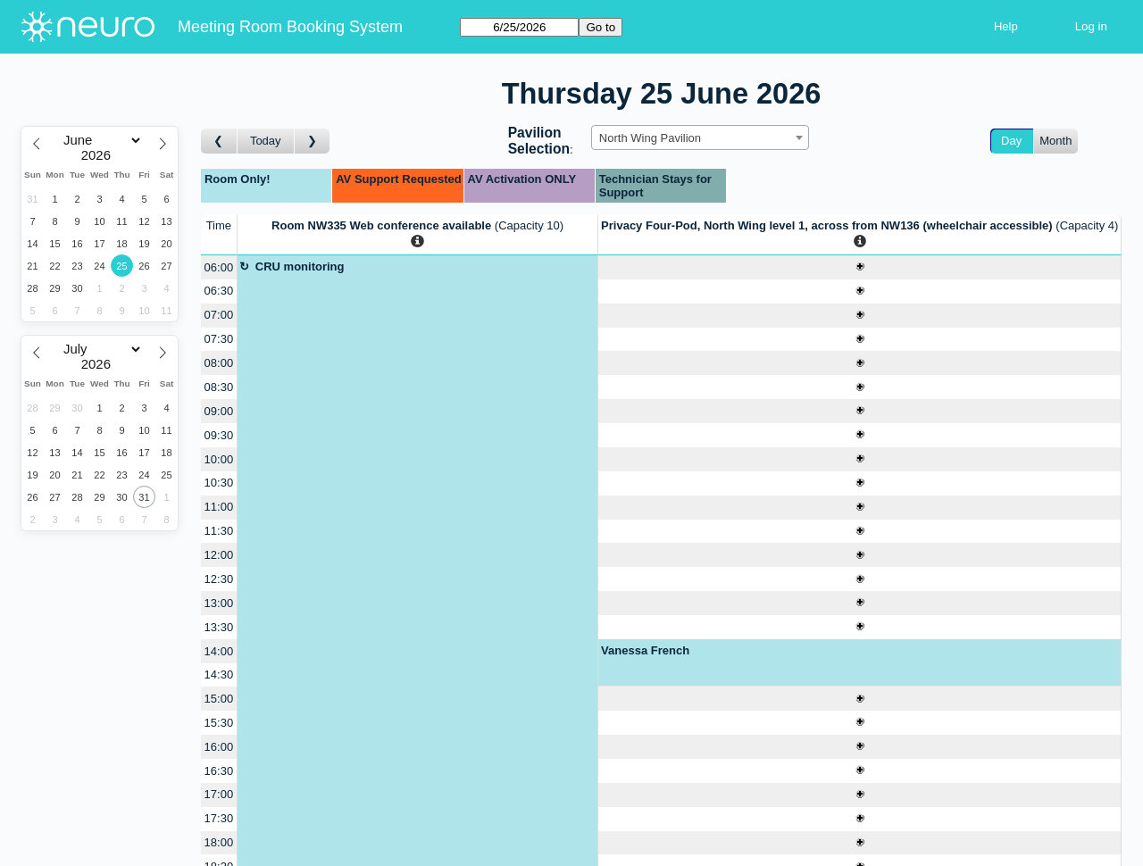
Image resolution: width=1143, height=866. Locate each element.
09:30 (219, 435)
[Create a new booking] (859, 267)
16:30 (219, 771)
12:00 (219, 555)
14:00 (219, 651)
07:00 (219, 314)
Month (1055, 140)
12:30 (219, 579)
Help (1006, 26)
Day (1011, 140)
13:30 (219, 627)
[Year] (100, 155)
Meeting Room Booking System (290, 27)
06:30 (219, 290)
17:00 (219, 794)
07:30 (219, 339)
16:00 (219, 747)
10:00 (219, 459)
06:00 (219, 267)
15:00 (219, 698)
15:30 (219, 722)
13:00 (219, 603)
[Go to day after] (312, 141)
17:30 (219, 818)
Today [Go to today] (265, 140)
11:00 (219, 506)
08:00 (219, 363)
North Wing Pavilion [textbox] (650, 138)
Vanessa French (645, 650)
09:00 (219, 411)
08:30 (219, 387)
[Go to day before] (219, 141)
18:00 (219, 842)
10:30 (219, 482)
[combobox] (700, 137)
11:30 (219, 530)
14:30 (219, 674)
